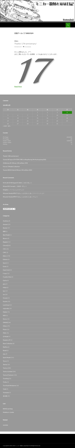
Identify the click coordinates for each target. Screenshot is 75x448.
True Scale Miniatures (9, 385)
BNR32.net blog (7, 409)
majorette (6, 308)
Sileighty (5, 190)
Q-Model (5, 336)
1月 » (9, 126)
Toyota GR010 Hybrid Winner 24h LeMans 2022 (17, 170)
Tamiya (5, 364)
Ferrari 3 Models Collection (11, 166)
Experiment (6, 270)
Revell (5, 350)
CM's (4, 249)
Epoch (5, 263)
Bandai (5, 228)
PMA (4, 333)
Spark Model (7, 357)
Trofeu (5, 382)
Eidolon (5, 259)
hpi (4, 291)
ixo (4, 294)
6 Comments (28, 46)
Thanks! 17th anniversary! (25, 43)
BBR (4, 231)
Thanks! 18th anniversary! (11, 156)
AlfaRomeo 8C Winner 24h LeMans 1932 (15, 163)
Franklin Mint (7, 277)
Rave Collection (7, 343)
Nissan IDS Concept (9, 186)
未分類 (5, 396)
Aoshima (5, 221)
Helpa (5, 287)
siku (4, 354)
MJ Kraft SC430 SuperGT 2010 (12, 183)
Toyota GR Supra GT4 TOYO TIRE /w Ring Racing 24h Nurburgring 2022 (24, 159)
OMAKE (5, 322)
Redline (5, 347)
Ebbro (5, 256)
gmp (4, 284)
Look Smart (6, 305)
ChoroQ (5, 245)
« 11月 (5, 126)
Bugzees (5, 242)
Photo (5, 329)
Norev (5, 319)
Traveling (5, 378)
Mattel (5, 312)
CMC (4, 252)
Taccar (5, 361)
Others (16, 41)
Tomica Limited (7, 371)
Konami (5, 298)
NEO (4, 315)
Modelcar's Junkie (8, 412)
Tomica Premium (8, 375)
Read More (18, 86)
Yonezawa (6, 392)
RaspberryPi (6, 340)
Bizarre (5, 238)
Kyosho (5, 301)
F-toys (5, 273)
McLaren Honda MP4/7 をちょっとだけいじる (17, 193)
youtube (5, 425)
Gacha (5, 280)
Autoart (5, 224)
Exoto (4, 266)
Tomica (5, 368)
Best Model (6, 235)
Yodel (4, 389)
